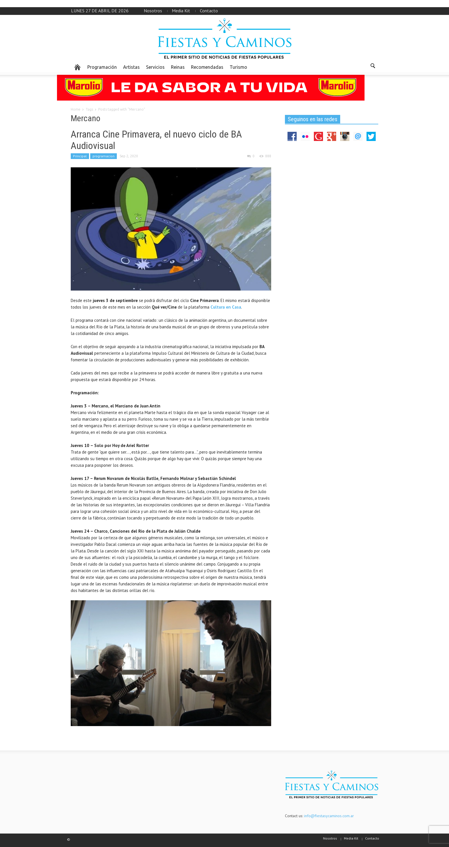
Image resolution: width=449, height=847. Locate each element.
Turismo (238, 67)
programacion (103, 156)
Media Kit (181, 10)
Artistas (131, 67)
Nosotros (153, 10)
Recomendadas (207, 67)
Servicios (155, 67)
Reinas (178, 67)
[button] (372, 67)
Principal (80, 156)
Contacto (209, 10)
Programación (102, 67)
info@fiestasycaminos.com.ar (329, 815)
